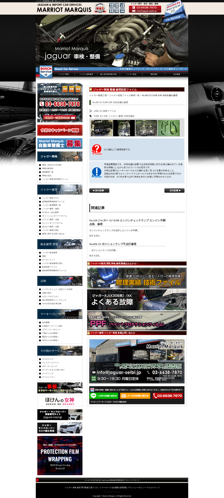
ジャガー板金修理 (49, 252)
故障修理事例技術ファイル (53, 201)
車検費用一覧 (47, 172)
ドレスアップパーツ (50, 363)
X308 (96, 116)
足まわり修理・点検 (50, 227)
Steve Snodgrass (109, 492)
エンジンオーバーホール (52, 223)
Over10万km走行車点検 (51, 304)
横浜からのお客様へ (50, 337)
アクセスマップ (152, 487)
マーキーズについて (53, 314)
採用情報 (123, 487)
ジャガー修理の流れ (50, 230)
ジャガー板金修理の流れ (52, 263)
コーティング (47, 373)
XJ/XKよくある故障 (50, 212)
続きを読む (94, 235)
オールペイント (48, 260)
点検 (43, 280)
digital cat (117, 492)
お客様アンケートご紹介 (52, 326)
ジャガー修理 (48, 189)
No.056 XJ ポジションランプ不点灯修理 (112, 244)
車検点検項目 (47, 168)
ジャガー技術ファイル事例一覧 (124, 95)
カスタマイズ (47, 359)
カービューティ (48, 377)
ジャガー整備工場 (98, 95)
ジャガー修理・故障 (50, 209)
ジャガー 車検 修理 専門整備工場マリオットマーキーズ (88, 487)
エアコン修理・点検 (50, 219)
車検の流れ (46, 176)
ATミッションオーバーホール (54, 216)
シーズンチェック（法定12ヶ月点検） (58, 289)
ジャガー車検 (63, 74)
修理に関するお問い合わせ (53, 234)
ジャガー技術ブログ (50, 198)
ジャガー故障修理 (86, 74)
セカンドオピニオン (50, 296)
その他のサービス (51, 350)
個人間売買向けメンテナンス (54, 300)
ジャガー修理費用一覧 (51, 205)
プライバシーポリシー (51, 329)
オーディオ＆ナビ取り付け (53, 370)
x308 (96, 111)
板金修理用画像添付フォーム (54, 270)
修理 (120, 116)
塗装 (44, 256)
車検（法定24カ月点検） (52, 165)
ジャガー (113, 116)
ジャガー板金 (131, 74)
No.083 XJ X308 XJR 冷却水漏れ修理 (110, 102)
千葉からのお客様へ (50, 333)
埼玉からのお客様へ (50, 340)
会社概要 (176, 74)
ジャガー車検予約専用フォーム (55, 179)
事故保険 (153, 74)
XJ (100, 111)
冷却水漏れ (129, 116)
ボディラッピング (49, 366)
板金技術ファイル (49, 267)
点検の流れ (46, 293)
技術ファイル (109, 111)
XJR (105, 116)
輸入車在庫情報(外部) (108, 74)
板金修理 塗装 (49, 244)
